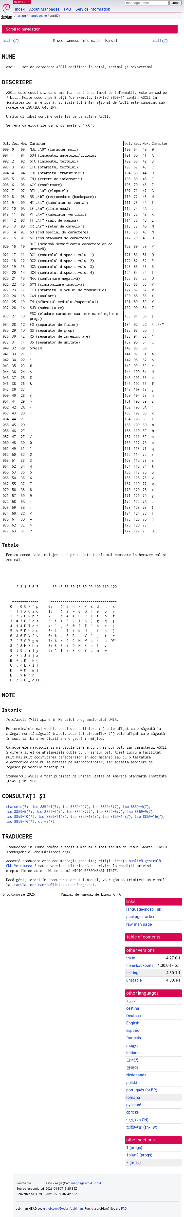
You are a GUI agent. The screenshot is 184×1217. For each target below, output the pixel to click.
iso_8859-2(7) (75, 807)
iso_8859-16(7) (20, 821)
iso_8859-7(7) (79, 811)
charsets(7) (17, 807)
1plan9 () (139, 1155)
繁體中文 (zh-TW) (141, 1127)
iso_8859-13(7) (84, 816)
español (133, 1030)
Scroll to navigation (23, 29)
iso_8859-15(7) (149, 816)
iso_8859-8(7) (109, 811)
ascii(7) (11, 40)
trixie (130, 958)
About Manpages (44, 9)
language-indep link (143, 909)
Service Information (92, 9)
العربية (131, 1001)
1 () (134, 1147)
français (133, 1038)
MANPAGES (22, 1)
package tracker (140, 916)
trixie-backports (139, 965)
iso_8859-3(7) (105, 807)
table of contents (144, 937)
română (133, 1097)
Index (20, 9)
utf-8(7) (46, 821)
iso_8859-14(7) (117, 816)
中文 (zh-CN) (137, 1120)
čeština (132, 1008)
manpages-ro (38, 15)
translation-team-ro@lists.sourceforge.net (53, 885)
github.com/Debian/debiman (63, 1208)
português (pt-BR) (142, 1090)
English (132, 1023)
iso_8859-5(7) (19, 811)
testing (21, 15)
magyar (133, 1045)
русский (133, 1104)
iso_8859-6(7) (49, 811)
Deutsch (133, 1015)
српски (132, 1112)
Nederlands (136, 1075)
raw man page (139, 924)
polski (131, 1082)
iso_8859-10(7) (20, 816)
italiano (133, 1053)
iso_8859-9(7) (140, 811)
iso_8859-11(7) (52, 816)
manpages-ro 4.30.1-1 (86, 1183)
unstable (134, 980)
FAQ (67, 9)
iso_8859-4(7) (136, 807)
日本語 (132, 1060)
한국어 (132, 1067)
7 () (133, 1162)
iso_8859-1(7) (45, 807)
